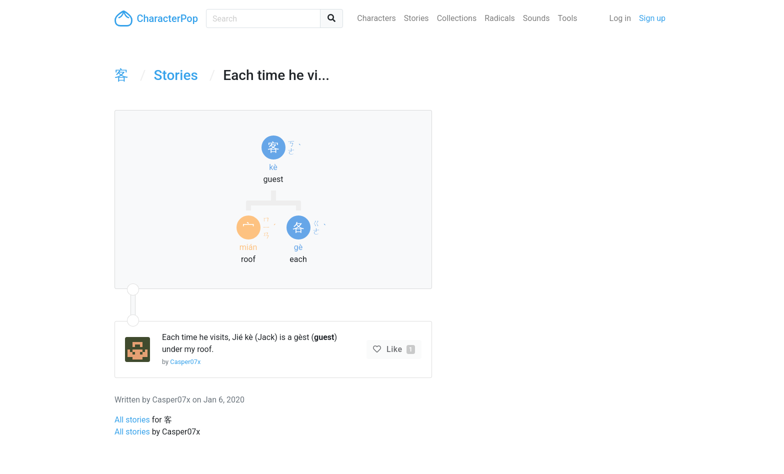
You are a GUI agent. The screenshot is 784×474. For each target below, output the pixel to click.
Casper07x (185, 362)
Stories (416, 18)
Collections (457, 18)
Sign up (652, 18)
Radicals (499, 18)
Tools (567, 18)
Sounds (536, 18)
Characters (376, 18)
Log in (620, 18)
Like (399, 349)
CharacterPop (156, 18)
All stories (132, 419)
